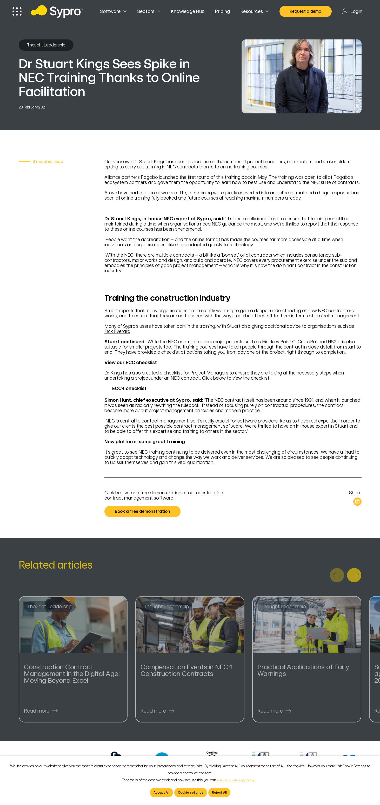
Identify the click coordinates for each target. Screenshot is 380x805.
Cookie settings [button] (190, 792)
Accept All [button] (161, 792)
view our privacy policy (235, 780)
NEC (171, 166)
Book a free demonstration (144, 511)
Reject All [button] (219, 792)
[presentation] (337, 578)
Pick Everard (117, 331)
